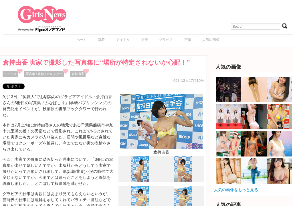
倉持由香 (78, 74)
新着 (101, 40)
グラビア (166, 40)
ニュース (10, 74)
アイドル (123, 40)
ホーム (81, 40)
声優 (187, 40)
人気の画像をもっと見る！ (238, 189)
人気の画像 (210, 40)
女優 (144, 40)
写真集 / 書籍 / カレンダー (44, 74)
